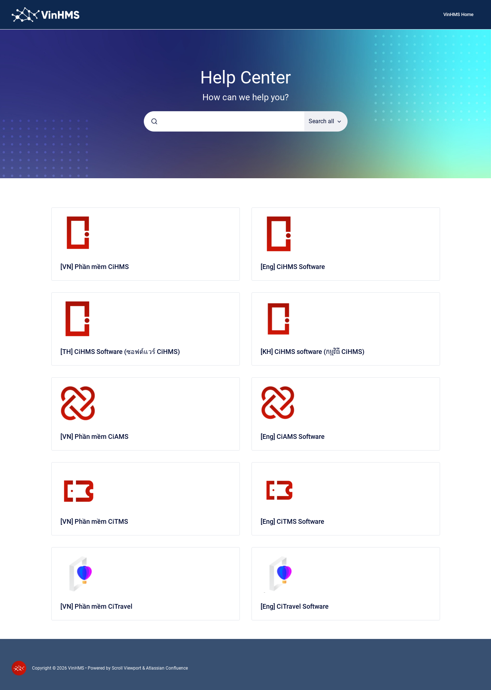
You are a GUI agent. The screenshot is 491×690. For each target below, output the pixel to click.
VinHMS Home (458, 14)
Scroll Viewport (127, 668)
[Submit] (154, 121)
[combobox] (224, 121)
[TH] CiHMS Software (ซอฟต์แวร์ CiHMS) (120, 351)
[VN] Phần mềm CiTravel (96, 606)
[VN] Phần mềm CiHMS (94, 266)
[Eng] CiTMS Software (292, 521)
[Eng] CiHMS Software (293, 266)
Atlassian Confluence (167, 668)
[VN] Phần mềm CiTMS (94, 521)
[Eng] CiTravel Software (295, 606)
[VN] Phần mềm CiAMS (94, 436)
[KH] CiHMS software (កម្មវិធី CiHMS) (312, 351)
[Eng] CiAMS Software (293, 436)
